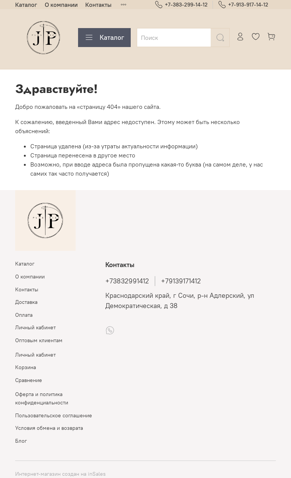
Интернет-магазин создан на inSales (60, 473)
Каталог (26, 4)
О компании (61, 4)
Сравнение (28, 380)
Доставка (26, 302)
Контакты (98, 4)
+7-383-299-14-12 (181, 5)
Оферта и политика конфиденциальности (41, 398)
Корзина (25, 367)
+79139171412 (181, 281)
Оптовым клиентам (39, 340)
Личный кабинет (35, 327)
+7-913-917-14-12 (243, 5)
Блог (21, 440)
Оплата (24, 314)
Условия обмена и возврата (49, 428)
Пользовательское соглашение (53, 415)
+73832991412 (127, 281)
